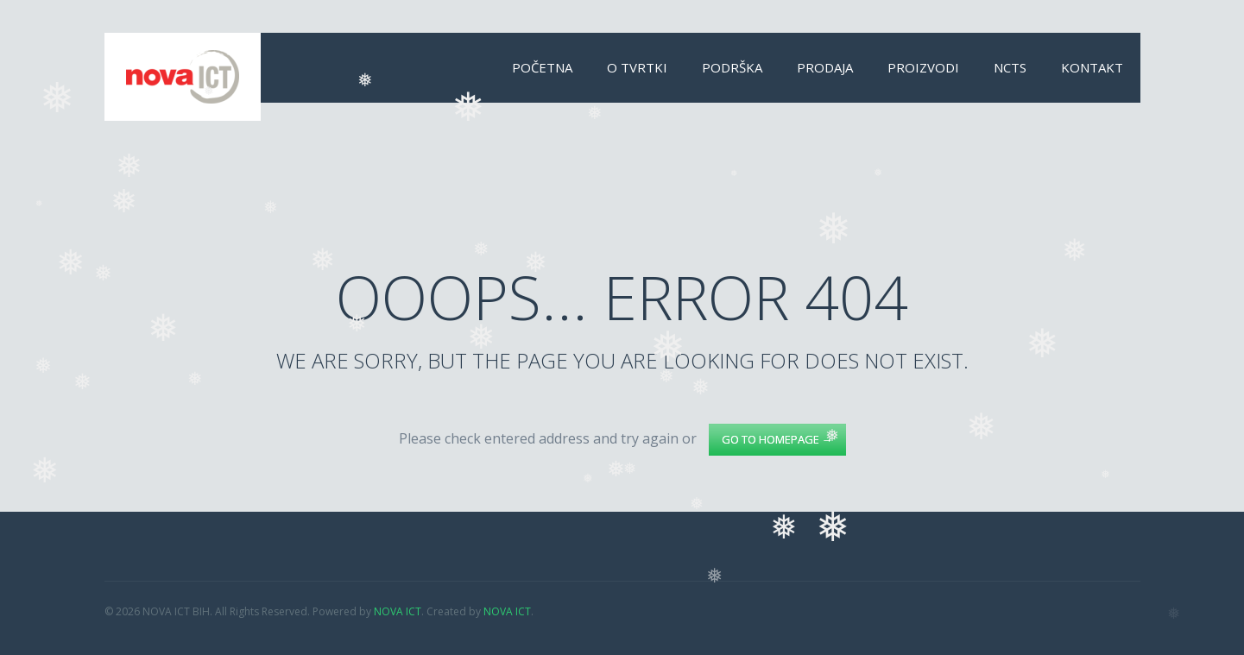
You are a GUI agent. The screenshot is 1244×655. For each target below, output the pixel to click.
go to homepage (777, 439)
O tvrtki (637, 67)
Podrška (732, 67)
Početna (542, 67)
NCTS (1010, 67)
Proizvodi (923, 67)
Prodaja (825, 67)
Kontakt (1092, 67)
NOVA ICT (397, 611)
